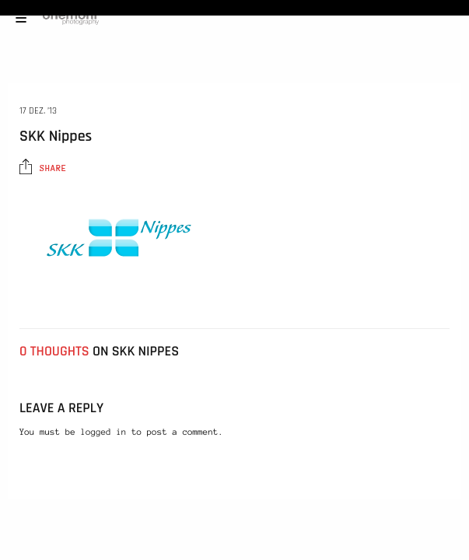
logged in (104, 432)
